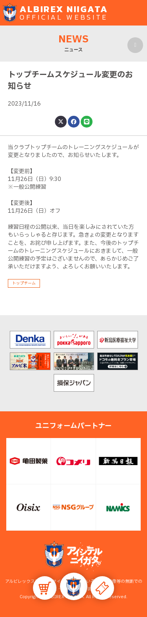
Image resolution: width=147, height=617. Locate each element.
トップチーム (24, 283)
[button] (73, 586)
